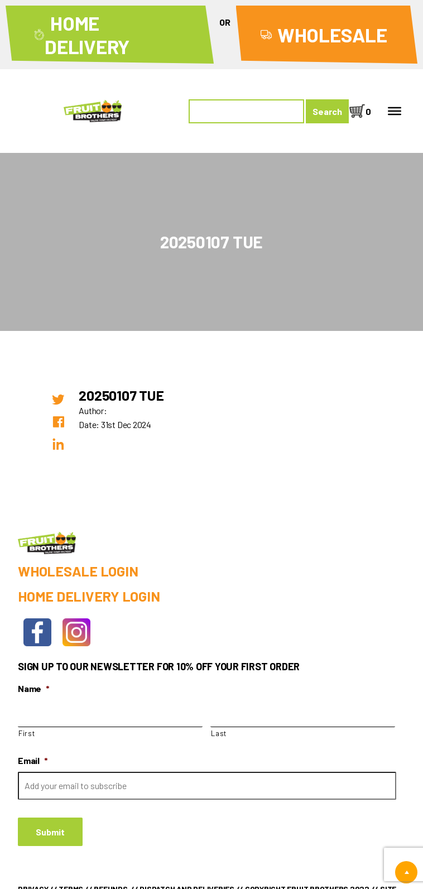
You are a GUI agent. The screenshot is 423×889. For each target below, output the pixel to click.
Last (219, 733)
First (26, 733)
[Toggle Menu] (394, 111)
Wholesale (332, 34)
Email (33, 760)
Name (34, 688)
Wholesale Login (78, 571)
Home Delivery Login (89, 596)
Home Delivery (87, 34)
